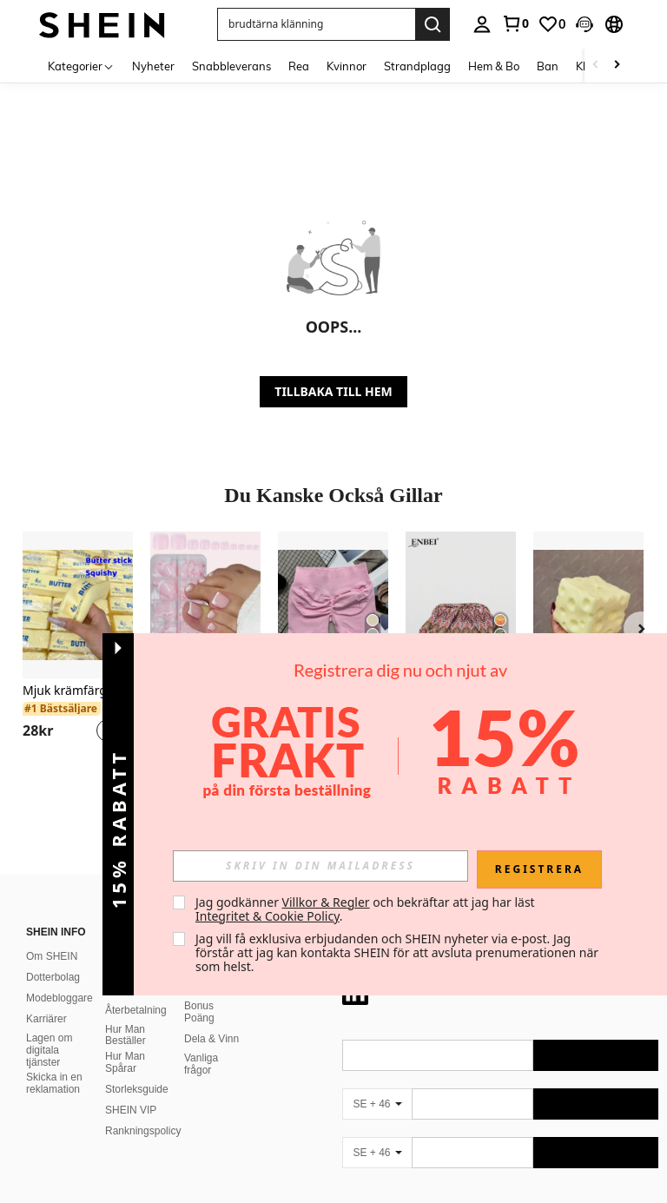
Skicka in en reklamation (54, 912)
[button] (584, 24)
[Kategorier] (81, 66)
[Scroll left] (596, 66)
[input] (320, 866)
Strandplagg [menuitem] (417, 66)
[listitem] (78, 647)
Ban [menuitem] (547, 66)
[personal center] (482, 24)
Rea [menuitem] (298, 66)
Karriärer (46, 847)
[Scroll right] (617, 66)
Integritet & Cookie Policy (267, 916)
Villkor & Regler (326, 902)
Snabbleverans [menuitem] (231, 66)
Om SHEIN (51, 784)
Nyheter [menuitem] (153, 66)
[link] (515, 23)
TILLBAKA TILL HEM (333, 391)
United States (180, 1170)
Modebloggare (59, 826)
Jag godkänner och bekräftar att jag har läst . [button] (366, 909)
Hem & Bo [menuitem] (493, 66)
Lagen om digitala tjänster (49, 878)
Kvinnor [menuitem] (347, 66)
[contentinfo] (500, 1120)
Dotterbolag (53, 805)
